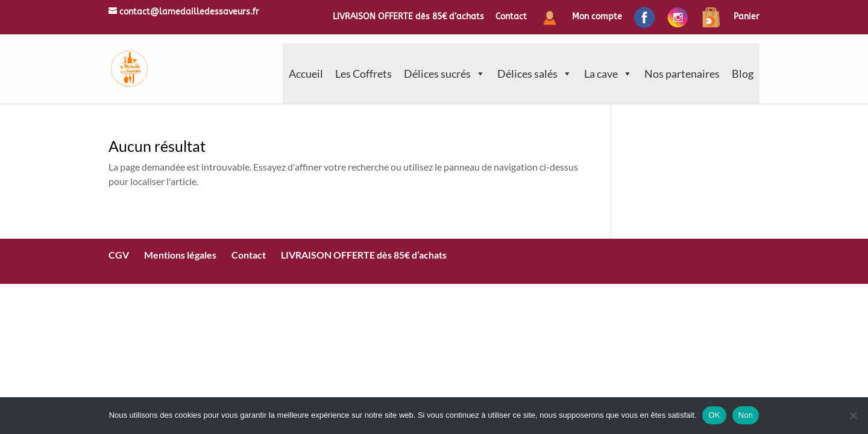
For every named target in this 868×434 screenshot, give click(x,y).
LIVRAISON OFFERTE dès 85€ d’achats (408, 17)
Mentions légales (180, 254)
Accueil (306, 73)
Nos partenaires (682, 73)
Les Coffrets (363, 73)
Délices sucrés (444, 73)
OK (714, 415)
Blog (742, 73)
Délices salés (534, 73)
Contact (511, 17)
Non (745, 415)
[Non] (853, 415)
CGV (118, 254)
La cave (608, 73)
